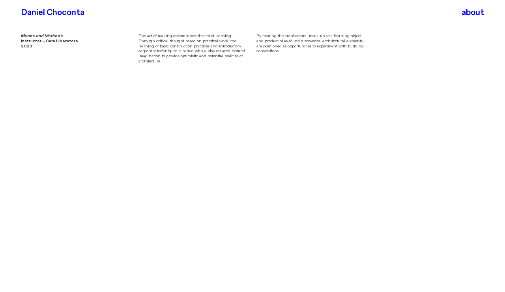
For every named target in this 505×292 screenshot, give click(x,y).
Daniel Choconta (52, 12)
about (473, 12)
